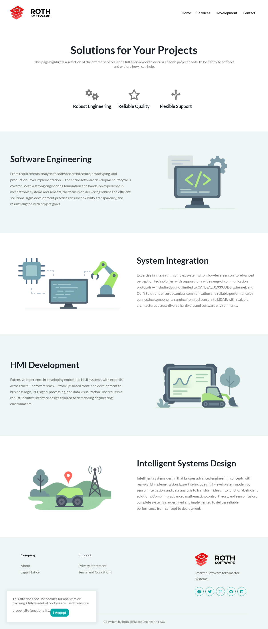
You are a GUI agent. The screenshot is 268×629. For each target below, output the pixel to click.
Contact (249, 13)
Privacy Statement (93, 565)
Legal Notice (30, 572)
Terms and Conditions (95, 572)
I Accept (59, 612)
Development (226, 13)
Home (186, 13)
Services (203, 13)
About (25, 565)
